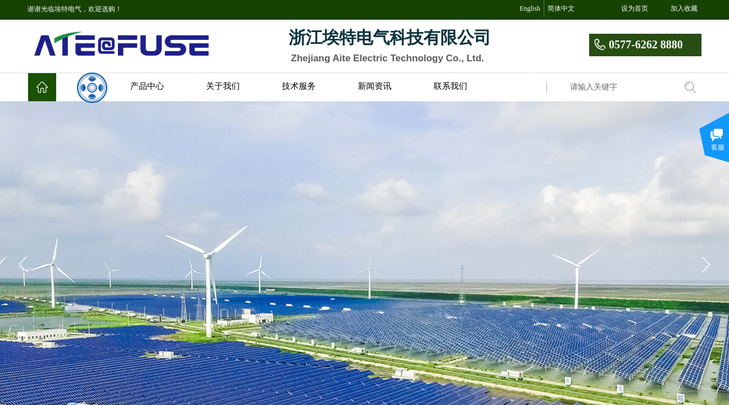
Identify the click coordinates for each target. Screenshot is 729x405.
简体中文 (561, 8)
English (530, 8)
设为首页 (634, 8)
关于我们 (223, 86)
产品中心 (147, 86)
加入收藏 (684, 8)
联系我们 (450, 86)
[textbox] (620, 87)
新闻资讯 (374, 86)
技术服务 (299, 86)
